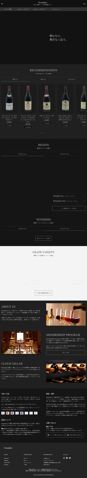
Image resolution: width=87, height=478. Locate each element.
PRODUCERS (7, 462)
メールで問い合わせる (55, 435)
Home (6, 454)
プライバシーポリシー (49, 460)
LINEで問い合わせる (74, 435)
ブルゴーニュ (22, 153)
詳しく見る (66, 352)
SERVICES (6, 458)
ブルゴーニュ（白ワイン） (39, 9)
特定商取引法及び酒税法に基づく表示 (52, 462)
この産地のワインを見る (69, 208)
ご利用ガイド (47, 458)
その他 (25, 464)
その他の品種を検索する (43, 292)
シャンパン (71, 79)
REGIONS (6, 464)
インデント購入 (8, 9)
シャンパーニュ (56, 9)
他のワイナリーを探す (43, 237)
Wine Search (28, 454)
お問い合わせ (47, 464)
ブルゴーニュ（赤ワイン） (23, 9)
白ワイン (43, 79)
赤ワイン (15, 79)
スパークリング (27, 462)
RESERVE (6, 460)
